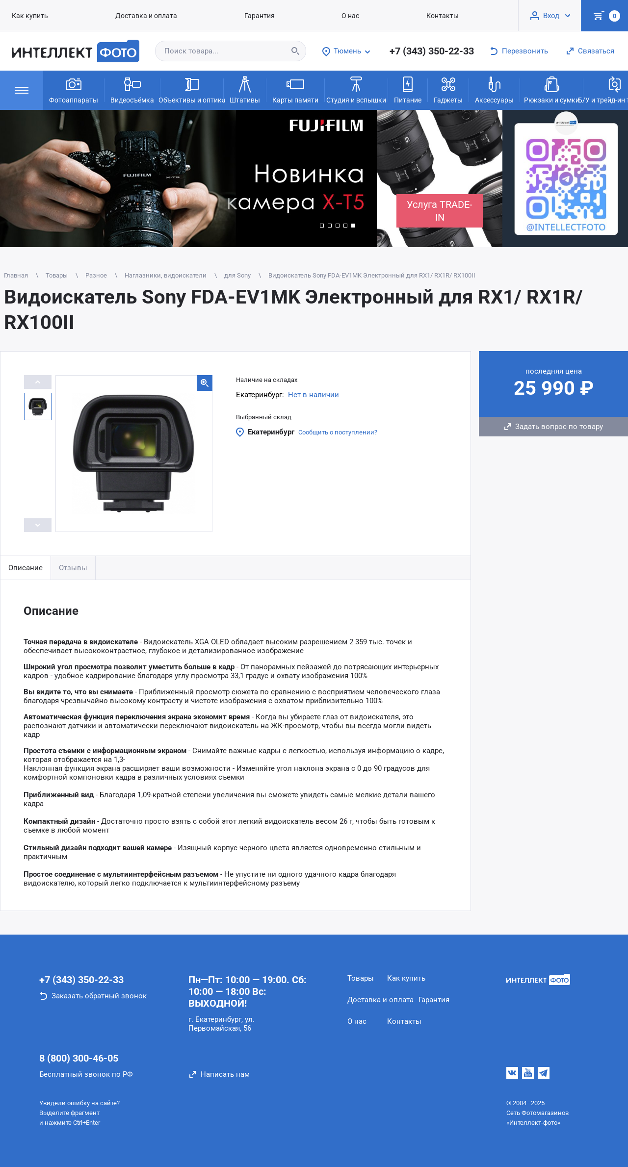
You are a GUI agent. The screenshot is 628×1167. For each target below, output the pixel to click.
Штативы (245, 89)
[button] (322, 226)
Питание (407, 89)
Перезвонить (525, 51)
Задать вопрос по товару (559, 426)
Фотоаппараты (73, 89)
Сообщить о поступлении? (337, 432)
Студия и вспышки (356, 89)
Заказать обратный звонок (99, 995)
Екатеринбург (271, 432)
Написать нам (225, 1074)
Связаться (596, 51)
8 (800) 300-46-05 (78, 1058)
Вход (551, 15)
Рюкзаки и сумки (551, 89)
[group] (188, 178)
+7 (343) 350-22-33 (432, 51)
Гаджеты (448, 89)
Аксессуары (494, 89)
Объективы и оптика (191, 89)
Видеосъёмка (132, 89)
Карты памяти (295, 89)
